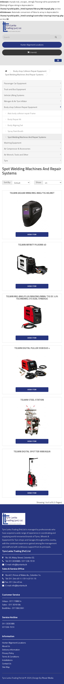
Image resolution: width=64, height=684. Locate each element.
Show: (38, 182)
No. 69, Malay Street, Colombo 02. (18, 557)
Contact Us (6, 663)
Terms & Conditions (10, 656)
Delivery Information (11, 649)
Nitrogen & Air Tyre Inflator (15, 101)
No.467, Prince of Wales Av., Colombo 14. (21, 575)
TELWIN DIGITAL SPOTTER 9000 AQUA (32, 451)
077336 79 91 (8, 627)
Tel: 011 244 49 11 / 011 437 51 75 (19, 578)
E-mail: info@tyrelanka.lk (14, 564)
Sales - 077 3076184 (11, 604)
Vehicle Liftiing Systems (14, 95)
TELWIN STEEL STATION (32, 399)
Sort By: (7, 182)
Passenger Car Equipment (15, 83)
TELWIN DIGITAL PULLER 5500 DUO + (32, 348)
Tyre (6, 160)
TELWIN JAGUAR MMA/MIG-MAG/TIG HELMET (32, 193)
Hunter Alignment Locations (14, 642)
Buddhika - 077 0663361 (13, 608)
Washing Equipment (12, 142)
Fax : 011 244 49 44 (12, 581)
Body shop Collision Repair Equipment (29, 71)
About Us (6, 646)
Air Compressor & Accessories (17, 148)
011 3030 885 (8, 623)
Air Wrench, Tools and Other (16, 154)
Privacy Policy (8, 653)
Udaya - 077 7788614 (11, 601)
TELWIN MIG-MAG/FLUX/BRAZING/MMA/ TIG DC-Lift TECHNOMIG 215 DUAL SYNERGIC (32, 298)
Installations (7, 660)
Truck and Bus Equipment (15, 89)
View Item (31, 234)
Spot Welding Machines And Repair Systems (24, 74)
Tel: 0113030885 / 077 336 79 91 (18, 560)
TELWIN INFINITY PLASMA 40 (32, 244)
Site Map (6, 667)
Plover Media (47, 677)
